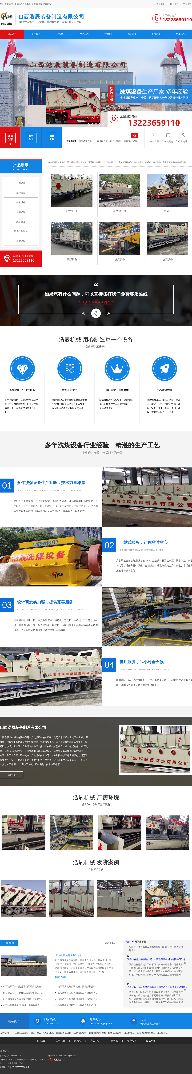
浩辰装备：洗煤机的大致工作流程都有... (77, 993)
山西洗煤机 (115, 141)
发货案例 (23, 920)
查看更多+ (110, 943)
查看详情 (12, 775)
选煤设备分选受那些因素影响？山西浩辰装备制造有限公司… (157, 989)
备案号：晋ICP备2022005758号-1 (14, 1067)
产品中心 (94, 1040)
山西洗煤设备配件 (97, 1032)
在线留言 (168, 138)
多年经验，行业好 (19, 390)
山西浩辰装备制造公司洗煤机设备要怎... (23, 999)
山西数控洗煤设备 (146, 1032)
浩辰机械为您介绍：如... (69, 955)
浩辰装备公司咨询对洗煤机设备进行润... (77, 1005)
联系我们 (174, 4)
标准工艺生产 (69, 390)
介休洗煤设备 (101, 141)
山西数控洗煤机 (63, 1032)
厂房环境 (23, 852)
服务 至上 (31, 138)
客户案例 (131, 1040)
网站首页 (41, 1040)
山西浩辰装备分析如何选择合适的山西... (77, 999)
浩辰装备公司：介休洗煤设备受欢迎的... (23, 993)
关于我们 (160, 4)
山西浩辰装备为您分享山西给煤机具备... (23, 986)
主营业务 (187, 4)
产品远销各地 (164, 390)
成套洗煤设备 (80, 1032)
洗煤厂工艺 (48, 1032)
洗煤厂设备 (35, 1032)
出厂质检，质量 (114, 390)
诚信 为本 (10, 138)
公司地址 (182, 138)
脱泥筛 (77, 1040)
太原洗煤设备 (130, 141)
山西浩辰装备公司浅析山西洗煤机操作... (77, 986)
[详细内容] (60, 977)
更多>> (129, 941)
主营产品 (154, 138)
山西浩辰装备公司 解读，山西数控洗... (22, 1005)
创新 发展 (51, 138)
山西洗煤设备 (85, 141)
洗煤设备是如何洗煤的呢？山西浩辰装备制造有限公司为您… (157, 961)
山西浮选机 (162, 1032)
